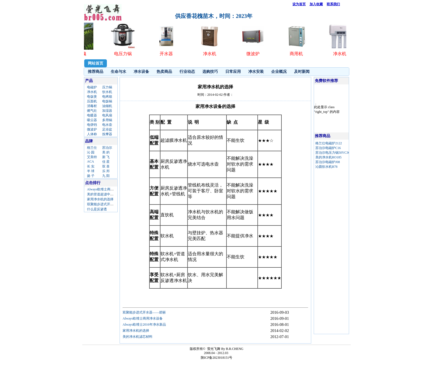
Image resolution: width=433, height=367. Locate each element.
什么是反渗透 (97, 209)
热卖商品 (164, 72)
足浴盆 (107, 129)
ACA (90, 161)
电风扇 (107, 115)
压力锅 (107, 87)
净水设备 (141, 72)
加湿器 (107, 111)
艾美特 (92, 157)
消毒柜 (92, 106)
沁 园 (90, 152)
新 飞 (106, 157)
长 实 (90, 166)
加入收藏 (316, 4)
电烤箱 (107, 97)
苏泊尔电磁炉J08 (327, 162)
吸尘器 (92, 120)
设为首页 (299, 4)
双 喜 (106, 166)
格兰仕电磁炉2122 (328, 143)
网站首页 (95, 63)
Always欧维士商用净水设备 (107, 189)
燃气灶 (92, 111)
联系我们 (333, 4)
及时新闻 (302, 72)
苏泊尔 (107, 148)
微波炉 (92, 129)
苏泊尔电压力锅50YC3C (332, 153)
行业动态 (187, 72)
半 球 (90, 171)
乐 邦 (106, 171)
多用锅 (107, 120)
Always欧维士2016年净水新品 (144, 324)
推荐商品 (95, 72)
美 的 (106, 152)
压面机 (92, 101)
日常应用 (233, 72)
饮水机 (107, 92)
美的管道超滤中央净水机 (105, 194)
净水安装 (256, 72)
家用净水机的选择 (100, 199)
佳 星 (106, 162)
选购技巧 (210, 72)
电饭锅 (107, 101)
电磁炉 (92, 87)
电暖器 (92, 115)
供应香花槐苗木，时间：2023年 (213, 16)
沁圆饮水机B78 (326, 167)
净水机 (92, 92)
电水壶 (107, 125)
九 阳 (106, 176)
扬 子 (90, 176)
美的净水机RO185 (328, 157)
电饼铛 (92, 125)
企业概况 (279, 72)
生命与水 (118, 72)
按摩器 (107, 134)
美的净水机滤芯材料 (137, 337)
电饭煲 (92, 97)
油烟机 (107, 106)
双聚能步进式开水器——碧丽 (108, 204)
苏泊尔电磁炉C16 (328, 148)
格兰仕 (92, 148)
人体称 (92, 134)
